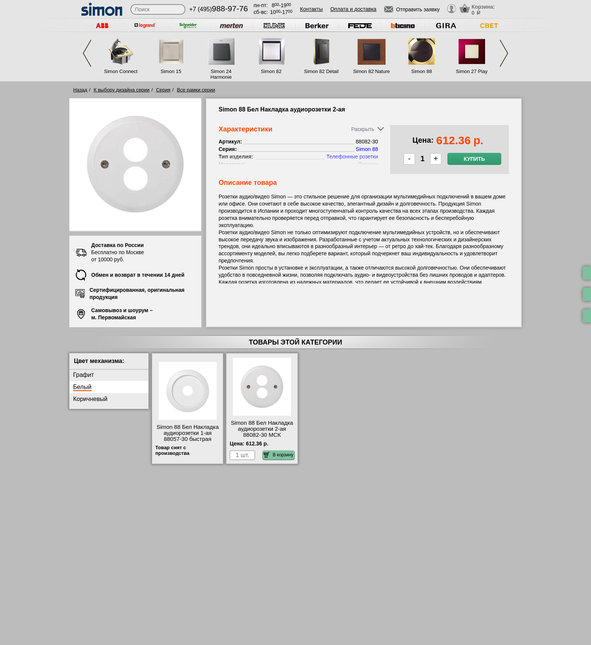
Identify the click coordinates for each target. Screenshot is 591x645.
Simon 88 (421, 71)
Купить (474, 159)
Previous (87, 53)
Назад (80, 90)
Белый (82, 387)
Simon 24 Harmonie (220, 74)
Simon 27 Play (472, 71)
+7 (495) (218, 9)
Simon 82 (271, 71)
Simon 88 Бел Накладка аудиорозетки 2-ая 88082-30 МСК (262, 429)
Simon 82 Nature (371, 71)
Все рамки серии (196, 90)
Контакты (311, 9)
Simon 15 (171, 71)
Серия (163, 90)
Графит (83, 375)
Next (503, 53)
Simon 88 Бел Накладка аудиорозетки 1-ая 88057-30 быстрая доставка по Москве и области (187, 439)
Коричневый (90, 399)
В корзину (278, 455)
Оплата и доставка (353, 9)
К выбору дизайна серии (122, 90)
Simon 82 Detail (321, 71)
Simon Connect (121, 71)
